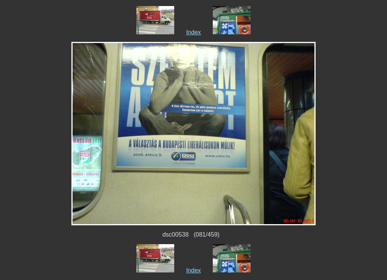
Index (193, 32)
